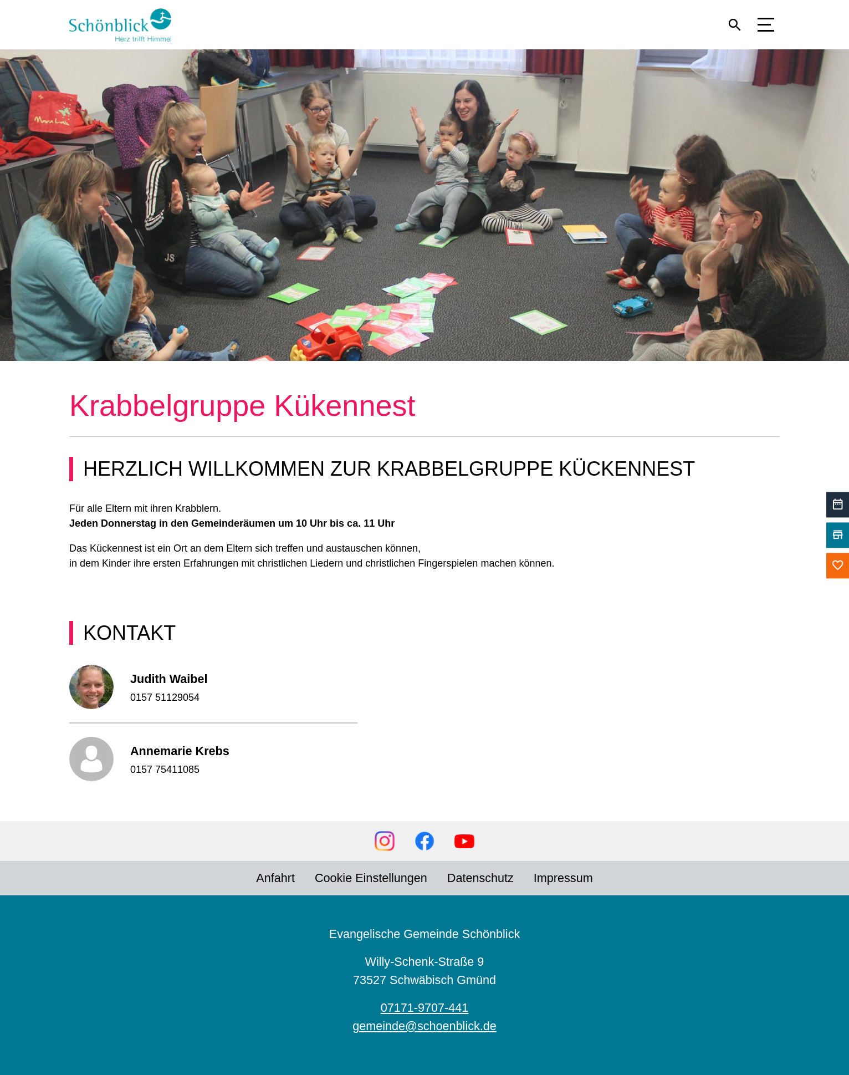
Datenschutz (480, 878)
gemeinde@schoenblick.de (424, 1026)
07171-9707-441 (425, 1008)
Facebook (424, 841)
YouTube (464, 841)
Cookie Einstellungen (371, 878)
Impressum (563, 878)
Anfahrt (275, 878)
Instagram (385, 841)
